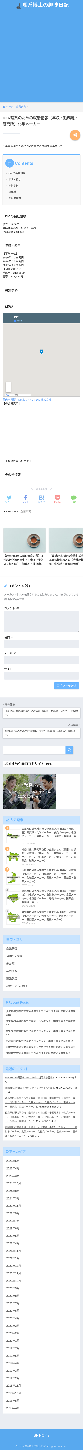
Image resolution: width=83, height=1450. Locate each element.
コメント (11, 608)
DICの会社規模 (17, 173)
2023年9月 (12, 1213)
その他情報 (14, 198)
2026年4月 (12, 1168)
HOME (42, 1435)
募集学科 (13, 185)
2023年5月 (12, 1235)
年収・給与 (14, 179)
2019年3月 (12, 1370)
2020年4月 (12, 1318)
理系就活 (11, 978)
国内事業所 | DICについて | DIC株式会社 (27, 399)
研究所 (12, 192)
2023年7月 (12, 1220)
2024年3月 (12, 1198)
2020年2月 (12, 1333)
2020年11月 (13, 1273)
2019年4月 (12, 1363)
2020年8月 (12, 1295)
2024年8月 (12, 1190)
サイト (8, 669)
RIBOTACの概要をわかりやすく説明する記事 (29, 1077)
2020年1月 (12, 1340)
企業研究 (25, 511)
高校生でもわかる (17, 986)
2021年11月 (13, 1250)
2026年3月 (12, 1176)
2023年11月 (13, 1205)
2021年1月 (12, 1258)
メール (10, 653)
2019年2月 (12, 1378)
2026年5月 (12, 1160)
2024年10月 (13, 1183)
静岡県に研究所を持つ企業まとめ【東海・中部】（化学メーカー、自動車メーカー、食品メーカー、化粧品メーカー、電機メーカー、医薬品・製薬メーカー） (41, 1131)
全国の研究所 (14, 956)
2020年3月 (12, 1325)
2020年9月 (12, 1288)
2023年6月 (12, 1228)
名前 (8, 637)
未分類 (10, 963)
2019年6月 (12, 1355)
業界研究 (11, 971)
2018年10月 (13, 1393)
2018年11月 (13, 1385)
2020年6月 (12, 1310)
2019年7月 (12, 1348)
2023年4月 (12, 1243)
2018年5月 (12, 1400)
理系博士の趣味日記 (42, 5)
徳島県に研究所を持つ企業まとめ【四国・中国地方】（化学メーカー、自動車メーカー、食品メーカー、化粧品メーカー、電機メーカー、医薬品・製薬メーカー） (40, 1102)
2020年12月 (13, 1265)
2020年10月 (13, 1280)
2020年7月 (12, 1303)
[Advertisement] (41, 58)
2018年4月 (12, 1408)
